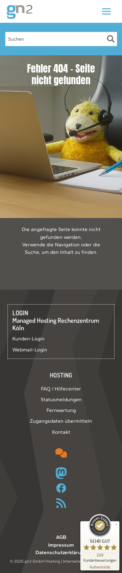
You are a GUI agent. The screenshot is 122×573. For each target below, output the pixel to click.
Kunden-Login (28, 338)
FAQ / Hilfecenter (61, 389)
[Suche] (111, 39)
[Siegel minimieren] (116, 524)
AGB (61, 537)
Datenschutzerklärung (61, 552)
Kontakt (61, 432)
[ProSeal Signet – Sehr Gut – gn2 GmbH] (99, 538)
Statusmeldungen (61, 399)
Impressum (61, 545)
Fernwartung (61, 410)
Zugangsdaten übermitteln (61, 421)
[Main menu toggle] (106, 11)
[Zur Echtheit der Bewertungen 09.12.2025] (99, 566)
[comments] (61, 452)
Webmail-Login (29, 350)
